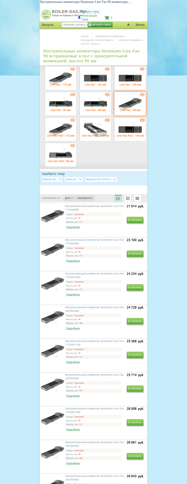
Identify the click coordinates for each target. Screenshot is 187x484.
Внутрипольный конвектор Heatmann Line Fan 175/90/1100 (67, 350)
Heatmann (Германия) (130, 40)
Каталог (85, 36)
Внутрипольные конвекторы (110, 36)
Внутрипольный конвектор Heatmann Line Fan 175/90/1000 (67, 297)
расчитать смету (101, 24)
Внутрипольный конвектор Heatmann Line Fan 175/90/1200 (67, 402)
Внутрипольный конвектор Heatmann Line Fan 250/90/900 (118, 453)
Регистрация (89, 15)
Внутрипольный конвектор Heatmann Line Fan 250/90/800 (118, 348)
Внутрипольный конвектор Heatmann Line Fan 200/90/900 (118, 400)
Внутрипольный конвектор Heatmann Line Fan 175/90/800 (69, 243)
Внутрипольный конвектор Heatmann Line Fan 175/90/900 (118, 243)
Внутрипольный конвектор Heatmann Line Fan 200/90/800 (118, 295)
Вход (85, 19)
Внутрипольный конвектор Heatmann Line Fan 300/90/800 (69, 453)
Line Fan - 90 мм (89, 44)
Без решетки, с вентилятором (96, 40)
